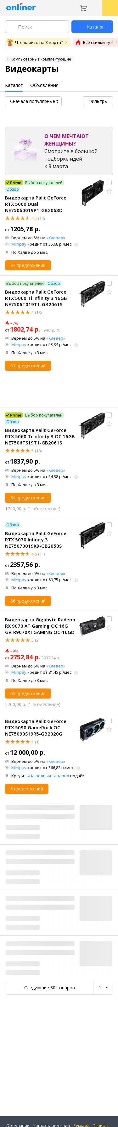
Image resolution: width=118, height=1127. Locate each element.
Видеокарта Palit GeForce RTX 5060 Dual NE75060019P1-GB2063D (35, 203)
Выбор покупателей (44, 182)
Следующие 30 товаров (49, 988)
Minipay (18, 244)
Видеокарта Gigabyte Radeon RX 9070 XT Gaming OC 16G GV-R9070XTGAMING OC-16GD (40, 625)
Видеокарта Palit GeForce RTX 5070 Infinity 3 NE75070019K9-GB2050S (35, 539)
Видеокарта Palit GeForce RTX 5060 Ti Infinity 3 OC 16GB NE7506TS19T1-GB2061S (40, 436)
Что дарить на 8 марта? (34, 42)
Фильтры (98, 101)
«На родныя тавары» (48, 776)
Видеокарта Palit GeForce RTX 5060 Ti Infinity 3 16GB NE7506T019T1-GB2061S (36, 298)
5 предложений (26, 789)
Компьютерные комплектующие (41, 59)
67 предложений (28, 265)
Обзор (12, 189)
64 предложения (28, 498)
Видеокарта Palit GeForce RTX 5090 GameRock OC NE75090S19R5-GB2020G (35, 727)
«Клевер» (55, 238)
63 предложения (28, 693)
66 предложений (28, 601)
